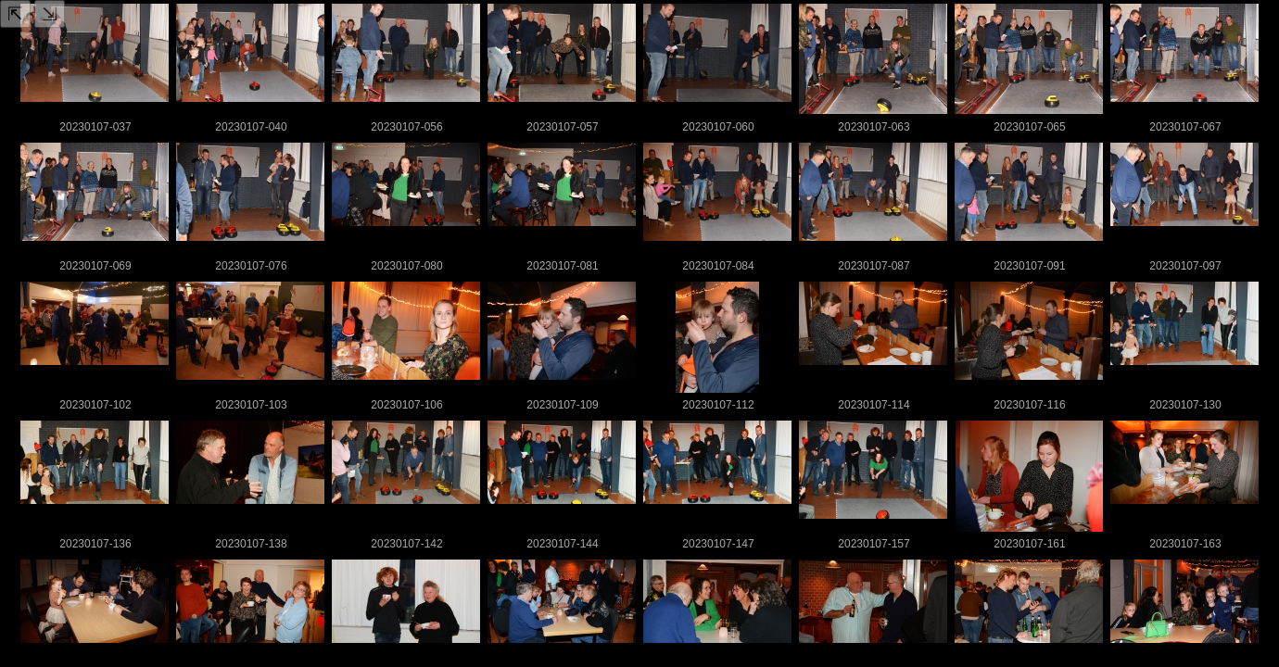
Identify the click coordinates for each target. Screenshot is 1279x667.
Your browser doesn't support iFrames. (639, 333)
